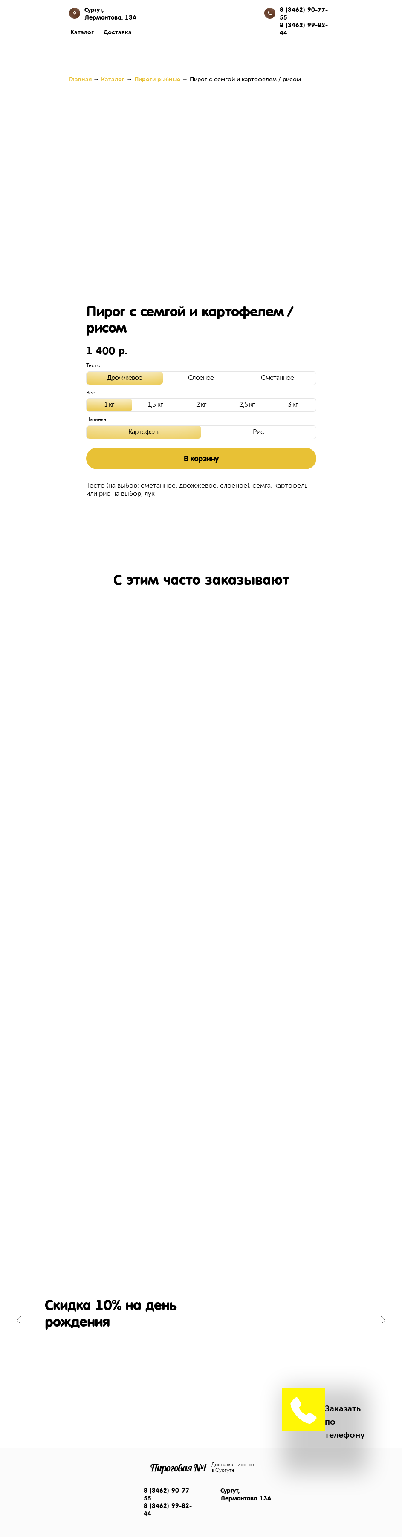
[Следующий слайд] (382, 1320)
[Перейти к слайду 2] (197, 1345)
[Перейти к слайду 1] (188, 1345)
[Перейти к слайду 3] (205, 1345)
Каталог (82, 32)
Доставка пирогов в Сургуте (232, 1467)
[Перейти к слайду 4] (214, 1345)
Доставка (118, 32)
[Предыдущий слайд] (19, 1320)
